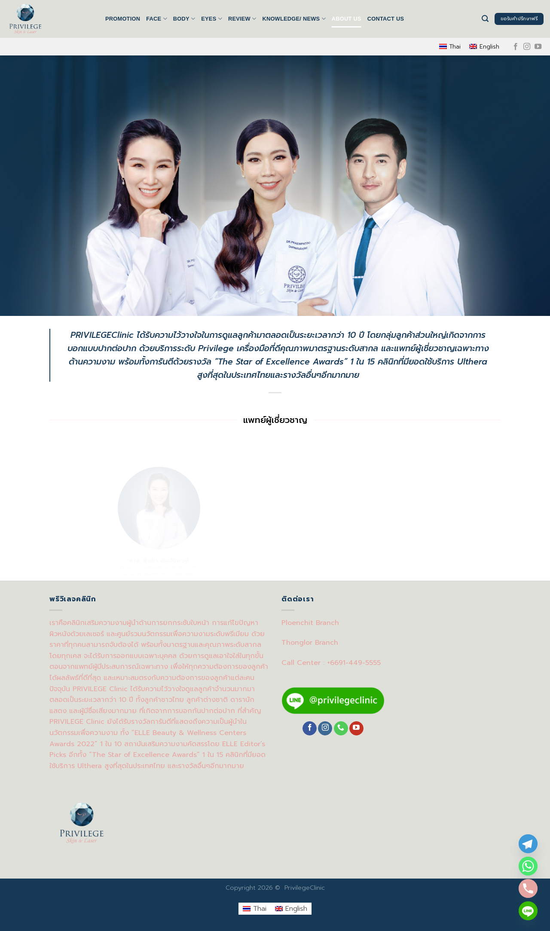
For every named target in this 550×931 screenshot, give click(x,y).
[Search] (485, 18)
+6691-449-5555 (354, 663)
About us (346, 18)
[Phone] (528, 888)
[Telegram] (528, 843)
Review (242, 19)
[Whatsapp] (528, 866)
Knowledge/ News (293, 19)
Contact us (385, 18)
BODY (184, 19)
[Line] (528, 910)
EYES (211, 19)
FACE (156, 19)
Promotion (122, 18)
